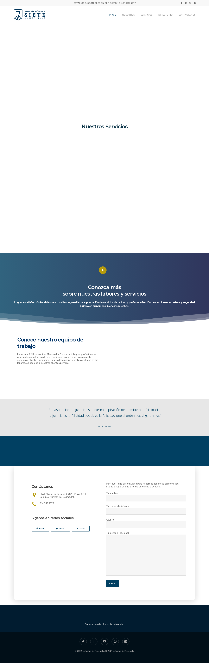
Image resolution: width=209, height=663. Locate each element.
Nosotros (128, 15)
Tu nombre (146, 496)
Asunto (146, 523)
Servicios (146, 15)
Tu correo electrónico (146, 510)
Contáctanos (187, 15)
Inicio (112, 15)
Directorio (165, 15)
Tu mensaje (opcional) (146, 554)
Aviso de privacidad (113, 624)
